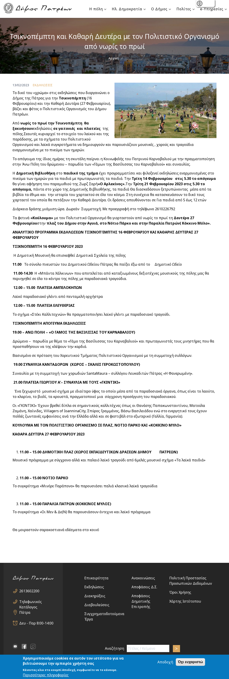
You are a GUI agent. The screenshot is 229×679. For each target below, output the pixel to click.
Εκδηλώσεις (94, 586)
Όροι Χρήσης (180, 592)
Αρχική (113, 58)
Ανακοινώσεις (143, 578)
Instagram (33, 646)
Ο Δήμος (159, 8)
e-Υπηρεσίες (211, 8)
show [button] (200, 4)
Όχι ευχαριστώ (190, 662)
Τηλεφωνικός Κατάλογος (30, 601)
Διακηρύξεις (94, 595)
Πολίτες (183, 8)
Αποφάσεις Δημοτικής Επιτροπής (140, 601)
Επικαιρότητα (96, 578)
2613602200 (29, 591)
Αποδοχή (165, 662)
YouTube (15, 646)
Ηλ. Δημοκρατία (127, 8)
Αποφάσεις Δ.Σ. (144, 586)
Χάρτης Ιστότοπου (185, 601)
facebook (24, 646)
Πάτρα (24, 612)
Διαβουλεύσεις (96, 604)
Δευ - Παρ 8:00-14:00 (36, 623)
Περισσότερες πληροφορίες (46, 675)
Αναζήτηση (114, 648)
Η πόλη (96, 8)
